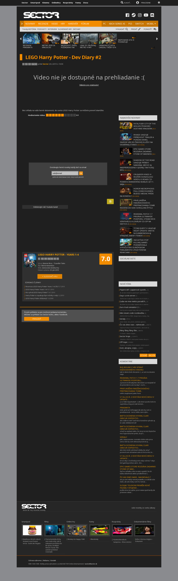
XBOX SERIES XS (117, 23)
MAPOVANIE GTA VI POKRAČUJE (126, 41)
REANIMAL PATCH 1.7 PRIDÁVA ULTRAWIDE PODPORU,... (133, 379)
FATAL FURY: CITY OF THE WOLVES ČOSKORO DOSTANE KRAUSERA (145, 126)
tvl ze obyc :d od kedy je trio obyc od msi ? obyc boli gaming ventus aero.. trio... (137, 462)
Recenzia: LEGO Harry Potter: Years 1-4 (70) (41, 286)
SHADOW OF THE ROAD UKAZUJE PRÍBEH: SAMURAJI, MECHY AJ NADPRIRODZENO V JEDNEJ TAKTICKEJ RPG (137, 165)
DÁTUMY (76, 29)
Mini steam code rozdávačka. (132, 313)
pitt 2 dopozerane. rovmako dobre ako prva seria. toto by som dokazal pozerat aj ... (136, 440)
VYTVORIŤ (143, 355)
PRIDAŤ (134, 29)
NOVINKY (30, 23)
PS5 (130, 23)
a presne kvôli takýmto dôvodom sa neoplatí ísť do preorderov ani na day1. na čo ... (138, 384)
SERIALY (123, 437)
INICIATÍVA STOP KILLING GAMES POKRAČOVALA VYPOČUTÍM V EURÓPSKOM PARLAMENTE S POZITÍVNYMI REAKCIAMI (134, 246)
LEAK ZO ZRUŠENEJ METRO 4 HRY (88, 46)
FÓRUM (85, 23)
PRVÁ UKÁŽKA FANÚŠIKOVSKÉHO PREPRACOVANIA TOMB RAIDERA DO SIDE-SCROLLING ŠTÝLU (137, 204)
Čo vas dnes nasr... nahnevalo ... (133, 324)
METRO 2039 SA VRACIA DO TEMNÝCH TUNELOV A (50, 48)
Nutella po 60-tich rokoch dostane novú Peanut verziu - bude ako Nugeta (32, 541)
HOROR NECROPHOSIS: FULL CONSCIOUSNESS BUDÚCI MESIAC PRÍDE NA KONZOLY (137, 192)
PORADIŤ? (148, 29)
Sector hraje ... (126, 336)
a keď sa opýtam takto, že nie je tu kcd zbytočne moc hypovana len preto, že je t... (138, 432)
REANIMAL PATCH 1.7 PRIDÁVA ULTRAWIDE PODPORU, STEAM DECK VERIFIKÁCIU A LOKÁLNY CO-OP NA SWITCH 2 (137, 219)
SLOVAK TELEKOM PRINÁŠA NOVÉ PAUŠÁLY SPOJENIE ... (135, 486)
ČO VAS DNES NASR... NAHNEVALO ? (135, 477)
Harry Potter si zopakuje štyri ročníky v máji (42, 295)
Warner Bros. (48, 263)
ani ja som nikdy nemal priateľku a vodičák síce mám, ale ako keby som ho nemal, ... (137, 480)
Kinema (45, 2)
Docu (85, 2)
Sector (25, 2)
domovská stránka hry (50, 268)
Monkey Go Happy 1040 (76, 539)
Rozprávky (68, 2)
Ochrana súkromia (34, 560)
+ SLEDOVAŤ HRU (49, 276)
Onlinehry (56, 2)
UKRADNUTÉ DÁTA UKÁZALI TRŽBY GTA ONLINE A (107, 47)
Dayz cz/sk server (127, 295)
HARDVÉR (73, 23)
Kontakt (53, 560)
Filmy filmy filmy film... (129, 330)
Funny (78, 2)
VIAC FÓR (152, 355)
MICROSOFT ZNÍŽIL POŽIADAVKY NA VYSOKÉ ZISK (69, 47)
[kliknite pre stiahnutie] (89, 85)
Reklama (46, 560)
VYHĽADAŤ (120, 29)
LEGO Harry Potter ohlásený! (36, 298)
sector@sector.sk (91, 564)
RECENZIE (43, 23)
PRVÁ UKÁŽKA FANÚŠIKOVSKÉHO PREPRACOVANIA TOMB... (134, 389)
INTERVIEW (52, 29)
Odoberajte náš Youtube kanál (45, 207)
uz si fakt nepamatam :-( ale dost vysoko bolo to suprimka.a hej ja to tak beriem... (138, 403)
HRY (63, 23)
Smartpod (35, 2)
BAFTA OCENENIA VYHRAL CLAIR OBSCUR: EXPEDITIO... (134, 416)
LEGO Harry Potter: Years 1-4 (36, 289)
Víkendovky (94, 539)
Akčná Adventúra (47, 265)
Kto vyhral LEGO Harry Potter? (37, 292)
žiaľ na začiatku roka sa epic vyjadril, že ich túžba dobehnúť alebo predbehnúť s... (136, 472)
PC (104, 23)
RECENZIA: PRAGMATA (27, 46)
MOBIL (150, 23)
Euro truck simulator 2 (129, 307)
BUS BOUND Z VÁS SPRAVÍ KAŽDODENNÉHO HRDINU (131, 368)
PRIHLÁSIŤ (36, 319)
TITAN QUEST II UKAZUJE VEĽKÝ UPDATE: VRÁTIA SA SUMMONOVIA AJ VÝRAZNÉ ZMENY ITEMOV (138, 232)
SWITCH (139, 23)
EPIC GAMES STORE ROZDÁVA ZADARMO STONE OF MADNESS (143, 151)
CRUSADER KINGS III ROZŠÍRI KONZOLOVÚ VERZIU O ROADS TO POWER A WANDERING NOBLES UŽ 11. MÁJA (137, 179)
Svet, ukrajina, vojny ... (129, 348)
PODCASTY (41, 29)
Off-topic (123, 342)
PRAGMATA (125, 407)
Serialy (122, 319)
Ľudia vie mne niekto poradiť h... (133, 301)
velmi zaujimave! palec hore (130, 393)
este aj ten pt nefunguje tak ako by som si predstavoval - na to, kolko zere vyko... (135, 411)
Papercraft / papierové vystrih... (133, 289)
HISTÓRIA (32, 29)
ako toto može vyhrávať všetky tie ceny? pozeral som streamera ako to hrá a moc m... (136, 451)
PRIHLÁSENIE (146, 3)
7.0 (105, 259)
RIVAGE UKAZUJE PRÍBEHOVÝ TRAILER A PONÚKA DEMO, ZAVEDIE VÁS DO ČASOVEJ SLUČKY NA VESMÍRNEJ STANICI (137, 139)
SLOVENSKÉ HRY (65, 29)
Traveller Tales (59, 263)
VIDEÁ (54, 23)
